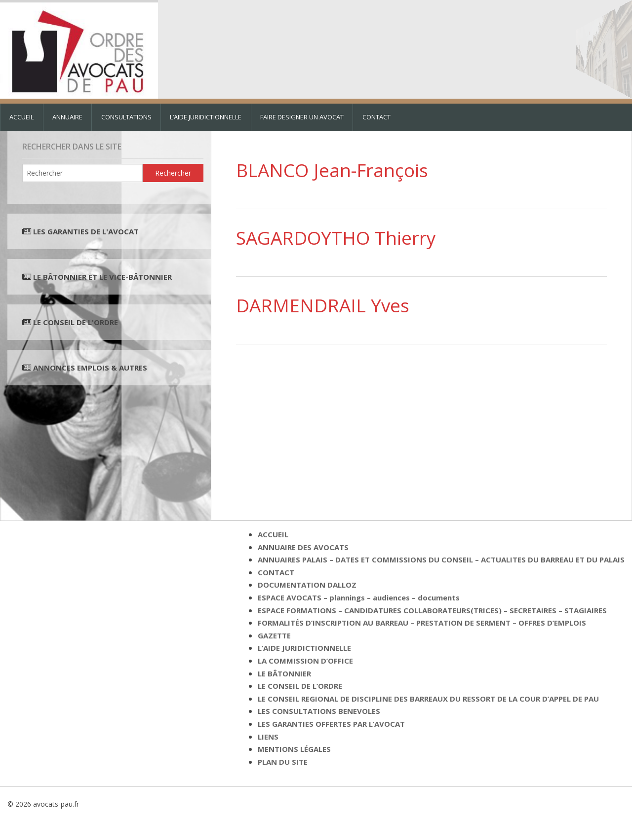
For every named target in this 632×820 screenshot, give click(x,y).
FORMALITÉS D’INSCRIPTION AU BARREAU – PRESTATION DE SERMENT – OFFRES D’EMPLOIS (422, 623)
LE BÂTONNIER (284, 673)
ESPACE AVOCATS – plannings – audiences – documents (359, 597)
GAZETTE (274, 635)
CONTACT (376, 116)
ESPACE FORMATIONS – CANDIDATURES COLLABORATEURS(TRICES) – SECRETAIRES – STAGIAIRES (432, 610)
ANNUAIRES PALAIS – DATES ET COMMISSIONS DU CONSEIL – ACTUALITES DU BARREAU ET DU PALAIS (441, 559)
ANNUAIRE (67, 116)
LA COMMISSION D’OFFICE (305, 661)
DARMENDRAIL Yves (322, 305)
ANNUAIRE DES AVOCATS (303, 547)
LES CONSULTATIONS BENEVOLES (319, 711)
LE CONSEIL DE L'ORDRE (74, 322)
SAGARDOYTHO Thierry (336, 237)
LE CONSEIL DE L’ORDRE (300, 686)
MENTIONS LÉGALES (294, 749)
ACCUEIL (21, 116)
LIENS (268, 737)
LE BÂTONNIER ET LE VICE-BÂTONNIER (101, 277)
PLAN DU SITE (283, 762)
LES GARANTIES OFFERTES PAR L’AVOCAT (331, 724)
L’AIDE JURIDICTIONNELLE (205, 116)
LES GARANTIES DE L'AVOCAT (86, 231)
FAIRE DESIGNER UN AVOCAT (302, 116)
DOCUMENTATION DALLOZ (307, 585)
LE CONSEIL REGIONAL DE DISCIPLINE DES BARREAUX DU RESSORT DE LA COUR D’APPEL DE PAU (428, 699)
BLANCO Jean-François (332, 170)
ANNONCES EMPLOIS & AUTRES (90, 368)
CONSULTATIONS (126, 116)
